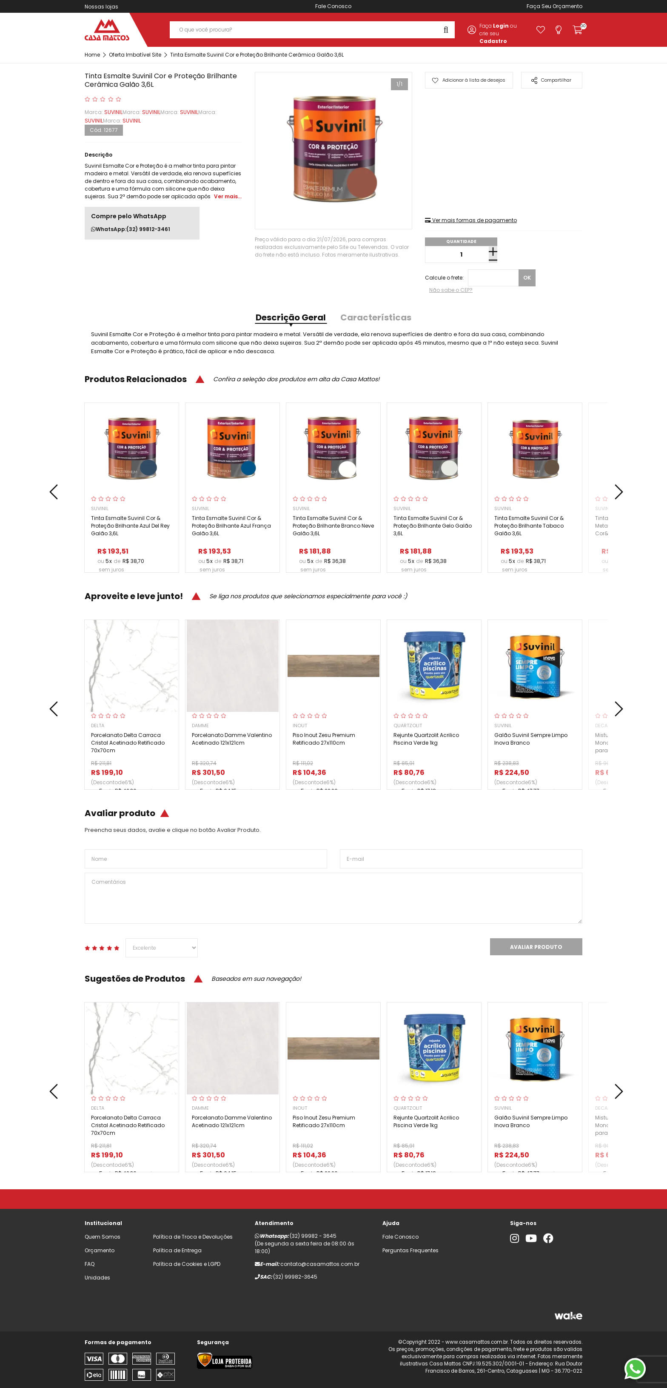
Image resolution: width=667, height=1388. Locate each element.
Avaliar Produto (536, 947)
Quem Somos (102, 1236)
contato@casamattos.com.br (319, 1264)
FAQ (89, 1264)
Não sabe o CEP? (451, 290)
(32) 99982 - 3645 (313, 1235)
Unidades (97, 1277)
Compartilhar (551, 80)
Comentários (333, 898)
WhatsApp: (130, 229)
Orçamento (567, 6)
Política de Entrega (177, 1250)
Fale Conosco (333, 6)
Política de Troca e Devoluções (193, 1236)
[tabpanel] (333, 150)
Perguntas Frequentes (410, 1250)
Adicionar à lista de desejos (468, 80)
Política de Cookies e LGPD (186, 1264)
